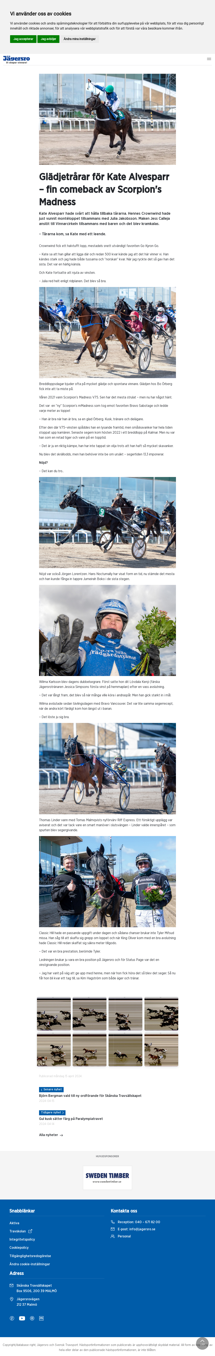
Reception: (135, 1222)
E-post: (133, 1229)
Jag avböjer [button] (48, 39)
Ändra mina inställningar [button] (80, 39)
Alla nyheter (51, 1135)
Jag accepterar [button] (23, 39)
